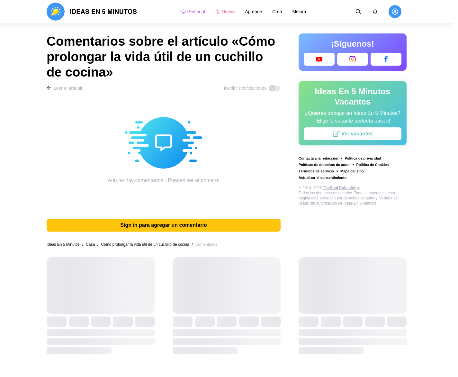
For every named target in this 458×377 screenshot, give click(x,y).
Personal (193, 11)
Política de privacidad (363, 158)
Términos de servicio (316, 171)
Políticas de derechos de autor (324, 165)
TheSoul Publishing (341, 188)
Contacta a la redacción (318, 158)
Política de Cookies (372, 165)
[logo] (92, 11)
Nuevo (225, 11)
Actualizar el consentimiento (322, 177)
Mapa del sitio (352, 171)
